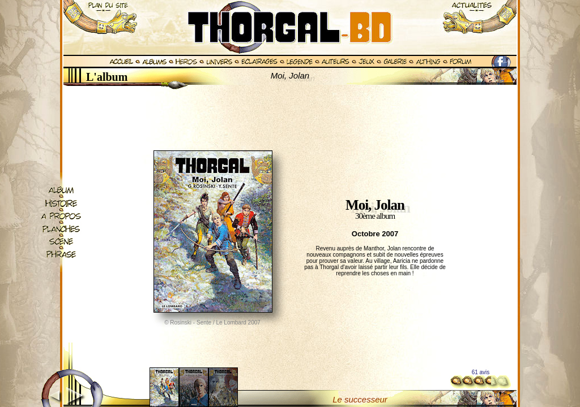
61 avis (481, 372)
